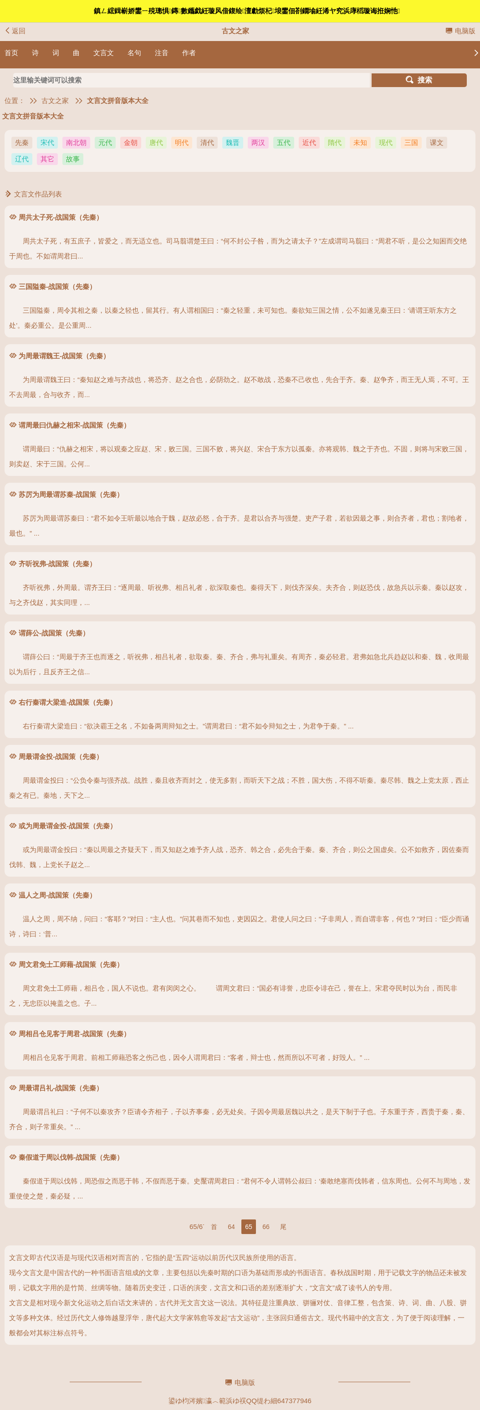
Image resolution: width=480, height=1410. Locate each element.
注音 (162, 53)
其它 (47, 159)
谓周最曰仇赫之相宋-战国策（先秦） (74, 425)
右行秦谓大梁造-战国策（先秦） (68, 702)
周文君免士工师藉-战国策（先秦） (71, 964)
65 (248, 1226)
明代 (182, 142)
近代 (309, 142)
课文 (437, 142)
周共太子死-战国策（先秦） (61, 217)
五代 (284, 142)
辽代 (22, 159)
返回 (15, 31)
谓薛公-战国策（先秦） (54, 633)
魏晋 (233, 142)
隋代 (335, 142)
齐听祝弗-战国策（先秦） (57, 564)
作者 (189, 53)
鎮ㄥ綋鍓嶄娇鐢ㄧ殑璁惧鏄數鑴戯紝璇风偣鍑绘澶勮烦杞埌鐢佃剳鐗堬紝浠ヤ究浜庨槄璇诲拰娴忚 (247, 11)
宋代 (47, 142)
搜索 (419, 80)
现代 (386, 142)
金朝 (131, 142)
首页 (11, 53)
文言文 (103, 53)
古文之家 (55, 100)
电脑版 (460, 31)
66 (266, 1226)
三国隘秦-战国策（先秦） (57, 286)
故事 (73, 159)
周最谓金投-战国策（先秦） (61, 756)
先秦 (22, 142)
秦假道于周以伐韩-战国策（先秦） (71, 1157)
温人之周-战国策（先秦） (57, 895)
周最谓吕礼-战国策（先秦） (61, 1088)
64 (231, 1226)
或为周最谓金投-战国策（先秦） (68, 826)
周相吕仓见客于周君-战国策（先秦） (74, 1034)
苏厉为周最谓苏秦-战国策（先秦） (71, 494)
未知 (360, 142)
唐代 (156, 142)
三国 (411, 142)
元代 (105, 142)
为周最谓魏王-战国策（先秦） (64, 356)
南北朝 (76, 142)
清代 (207, 142)
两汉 (258, 142)
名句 (134, 53)
